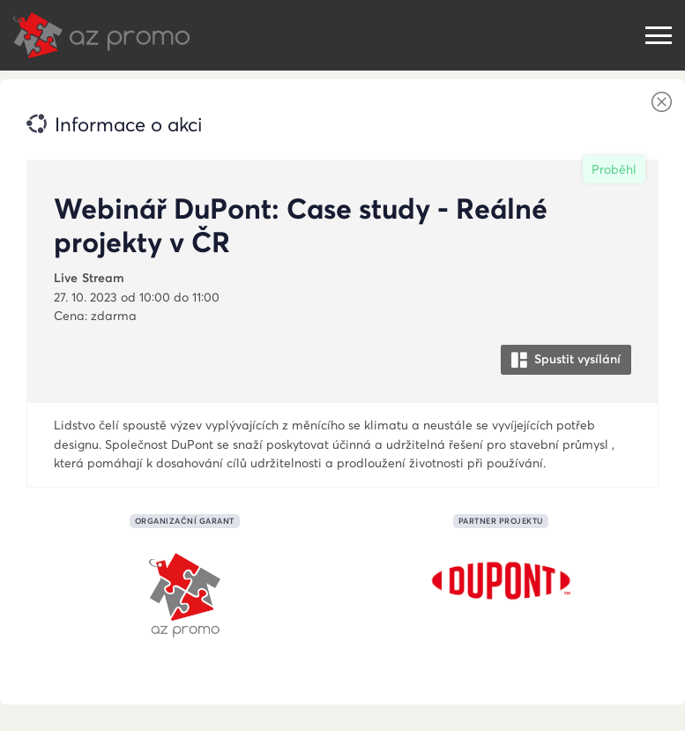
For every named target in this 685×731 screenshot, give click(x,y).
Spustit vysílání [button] (566, 359)
